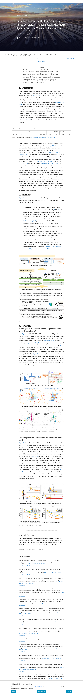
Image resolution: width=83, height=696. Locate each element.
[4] (50, 241)
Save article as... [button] (41, 58)
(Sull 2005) (53, 146)
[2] (58, 209)
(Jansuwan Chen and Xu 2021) (50, 163)
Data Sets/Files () (41, 61)
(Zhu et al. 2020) (45, 249)
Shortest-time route (39, 33)
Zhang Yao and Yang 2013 (33, 343)
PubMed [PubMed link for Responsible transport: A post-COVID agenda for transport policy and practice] (34, 565)
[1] (54, 209)
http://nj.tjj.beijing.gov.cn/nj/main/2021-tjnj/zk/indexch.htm (42, 137)
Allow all (69, 691)
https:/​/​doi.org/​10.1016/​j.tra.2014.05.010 (28, 633)
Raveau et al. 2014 (48, 340)
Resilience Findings (22, 15)
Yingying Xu (19, 30)
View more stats (70, 58)
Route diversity (30, 33)
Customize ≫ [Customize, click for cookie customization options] (42, 691)
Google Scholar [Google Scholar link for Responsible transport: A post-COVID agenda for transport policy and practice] (22, 565)
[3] (40, 211)
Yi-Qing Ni (38, 30)
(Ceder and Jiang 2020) (29, 221)
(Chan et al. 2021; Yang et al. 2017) (43, 161)
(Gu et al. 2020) (37, 95)
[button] (41, 133)
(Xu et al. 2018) (23, 163)
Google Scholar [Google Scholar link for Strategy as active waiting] (22, 641)
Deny (14, 691)
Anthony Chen (32, 30)
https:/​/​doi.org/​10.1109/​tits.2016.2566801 (51, 658)
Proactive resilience (21, 33)
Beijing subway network (22, 35)
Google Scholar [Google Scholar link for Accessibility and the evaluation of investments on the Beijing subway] (22, 624)
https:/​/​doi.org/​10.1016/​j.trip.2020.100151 (35, 563)
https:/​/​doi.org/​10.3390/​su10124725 (44, 603)
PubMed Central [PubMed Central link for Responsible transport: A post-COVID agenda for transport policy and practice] (29, 565)
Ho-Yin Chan (26, 30)
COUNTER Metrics (39, 686)
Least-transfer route (50, 33)
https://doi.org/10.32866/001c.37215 (32, 37)
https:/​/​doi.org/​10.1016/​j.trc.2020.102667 (54, 572)
